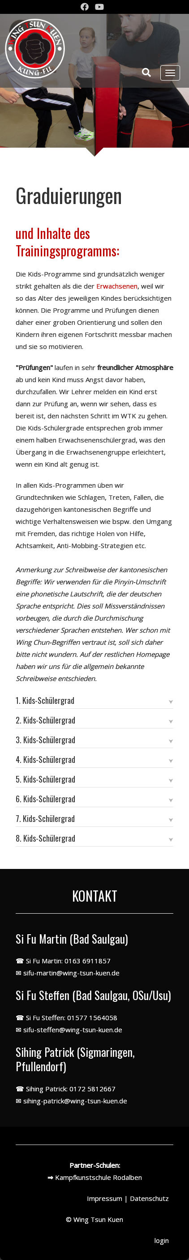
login (162, 1240)
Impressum (104, 1198)
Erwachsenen (116, 285)
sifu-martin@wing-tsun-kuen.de (71, 972)
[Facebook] (85, 7)
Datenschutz (149, 1198)
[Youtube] (99, 7)
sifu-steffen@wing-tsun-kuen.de (72, 1029)
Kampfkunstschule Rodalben (98, 1177)
